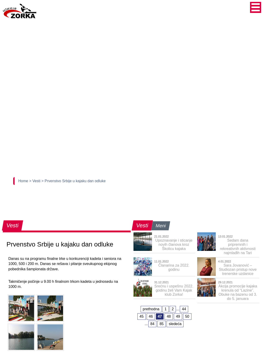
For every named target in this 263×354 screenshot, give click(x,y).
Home (23, 181)
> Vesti (35, 181)
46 (151, 316)
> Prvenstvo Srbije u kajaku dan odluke (73, 181)
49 (178, 316)
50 (187, 316)
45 (141, 316)
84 (152, 324)
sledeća (175, 324)
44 (184, 309)
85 (161, 324)
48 (169, 316)
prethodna (151, 309)
